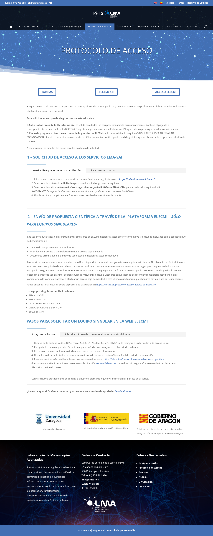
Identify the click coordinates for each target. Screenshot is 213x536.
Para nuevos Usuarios (103, 170)
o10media (129, 530)
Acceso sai (106, 92)
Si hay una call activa (43, 334)
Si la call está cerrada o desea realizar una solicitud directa (97, 334)
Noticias (169, 3)
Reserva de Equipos (197, 3)
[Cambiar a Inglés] (155, 4)
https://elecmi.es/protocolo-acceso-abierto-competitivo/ (126, 284)
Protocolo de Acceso (150, 467)
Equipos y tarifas (148, 462)
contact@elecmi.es (106, 363)
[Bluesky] (50, 3)
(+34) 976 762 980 (16, 2)
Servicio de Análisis (99, 26)
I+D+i (49, 26)
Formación (125, 26)
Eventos (143, 472)
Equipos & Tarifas (149, 26)
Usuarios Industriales (70, 26)
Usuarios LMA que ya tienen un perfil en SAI (56, 170)
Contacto (192, 26)
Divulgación (173, 26)
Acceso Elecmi (166, 92)
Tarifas (180, 3)
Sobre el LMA (30, 26)
